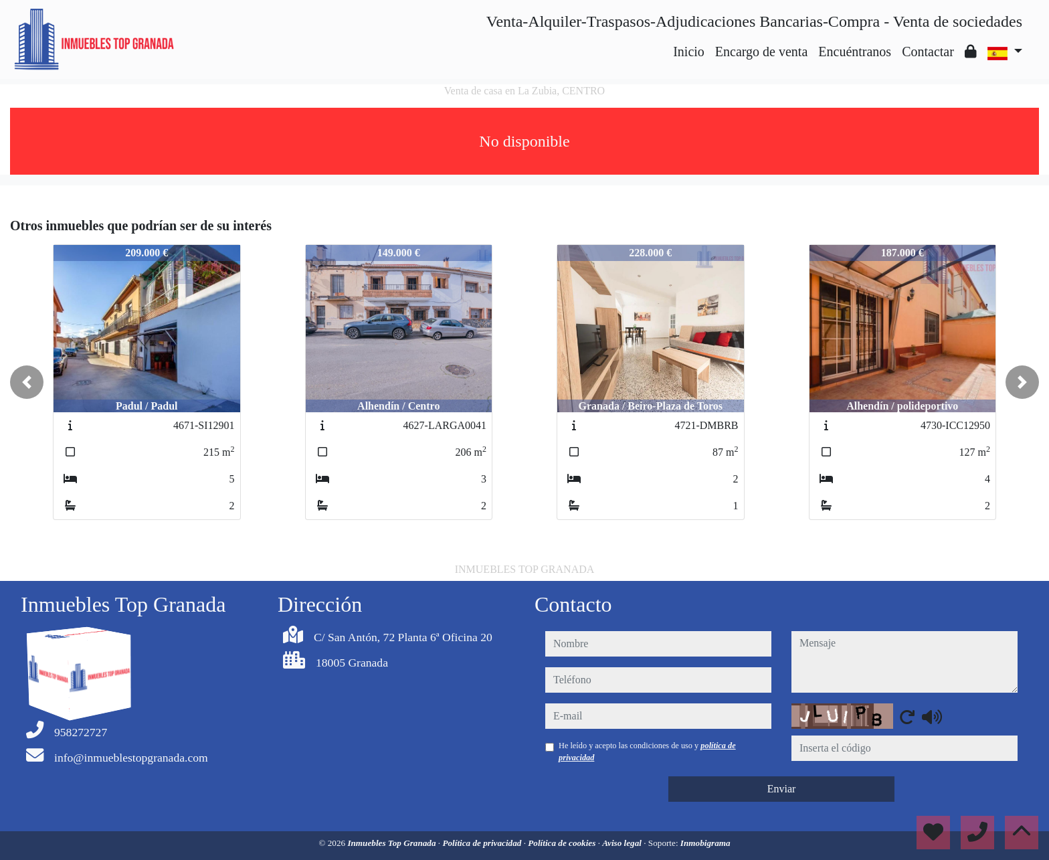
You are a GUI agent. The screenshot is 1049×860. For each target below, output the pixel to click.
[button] (26, 382)
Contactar (928, 51)
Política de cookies (562, 843)
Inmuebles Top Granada (392, 843)
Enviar (781, 788)
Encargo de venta (761, 51)
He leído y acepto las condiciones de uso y (647, 751)
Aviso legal (623, 843)
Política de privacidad (482, 843)
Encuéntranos (854, 51)
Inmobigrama (705, 843)
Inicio (688, 51)
